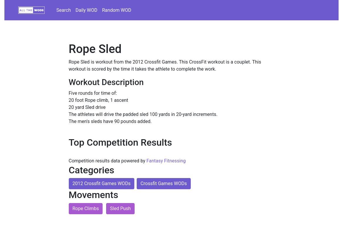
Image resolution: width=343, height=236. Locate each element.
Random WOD (116, 10)
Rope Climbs (86, 208)
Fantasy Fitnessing (165, 161)
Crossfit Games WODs (163, 183)
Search (63, 10)
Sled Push (120, 208)
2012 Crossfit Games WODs (102, 183)
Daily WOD (86, 10)
